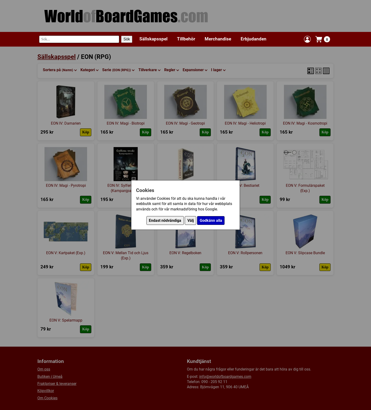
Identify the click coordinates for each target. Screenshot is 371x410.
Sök (127, 39)
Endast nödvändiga (165, 220)
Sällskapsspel (153, 39)
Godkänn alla (211, 220)
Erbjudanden (253, 39)
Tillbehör (186, 39)
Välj (190, 220)
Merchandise (218, 39)
